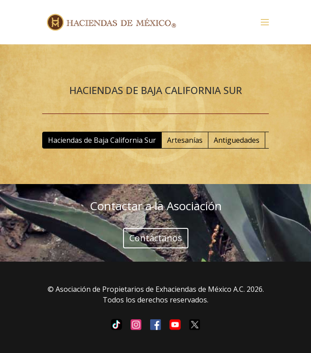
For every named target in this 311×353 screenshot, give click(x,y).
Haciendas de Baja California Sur (102, 140)
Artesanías (185, 140)
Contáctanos (155, 238)
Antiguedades (236, 140)
